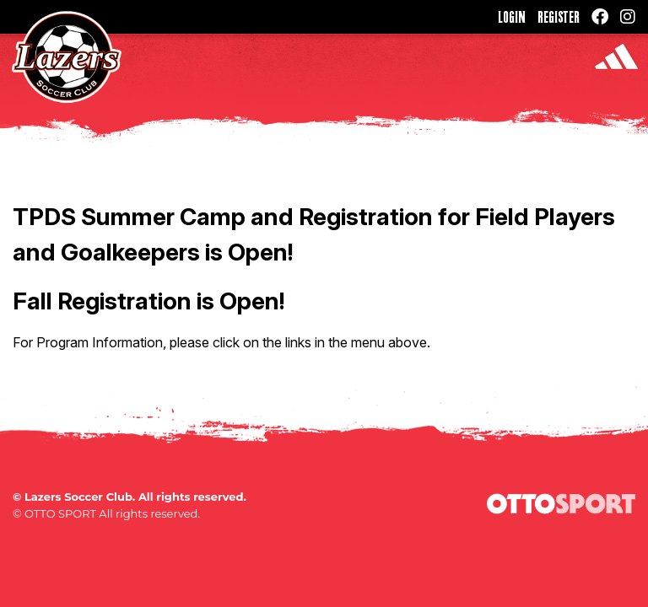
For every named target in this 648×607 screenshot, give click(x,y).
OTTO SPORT (60, 513)
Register (558, 17)
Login (512, 17)
